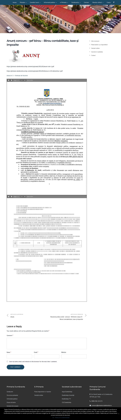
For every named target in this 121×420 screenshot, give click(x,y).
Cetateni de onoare (12, 406)
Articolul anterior (28, 316)
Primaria (22, 2)
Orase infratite (11, 402)
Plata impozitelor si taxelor (42, 392)
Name (9, 352)
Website (63, 352)
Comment (10, 335)
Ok (53, 417)
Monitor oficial (97, 2)
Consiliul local (34, 2)
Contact (86, 2)
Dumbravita (75, 2)
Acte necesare (95, 41)
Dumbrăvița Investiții (68, 395)
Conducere (10, 392)
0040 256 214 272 (96, 401)
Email (36, 352)
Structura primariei (12, 395)
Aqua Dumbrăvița (67, 392)
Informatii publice (49, 2)
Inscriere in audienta (97, 52)
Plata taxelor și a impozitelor (99, 44)
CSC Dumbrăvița (66, 402)
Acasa (14, 2)
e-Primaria (63, 2)
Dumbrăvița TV (66, 399)
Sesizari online (95, 48)
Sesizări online (38, 395)
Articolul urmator (65, 317)
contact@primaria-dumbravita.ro (102, 405)
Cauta (109, 2)
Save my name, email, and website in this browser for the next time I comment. (33, 361)
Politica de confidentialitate (62, 417)
